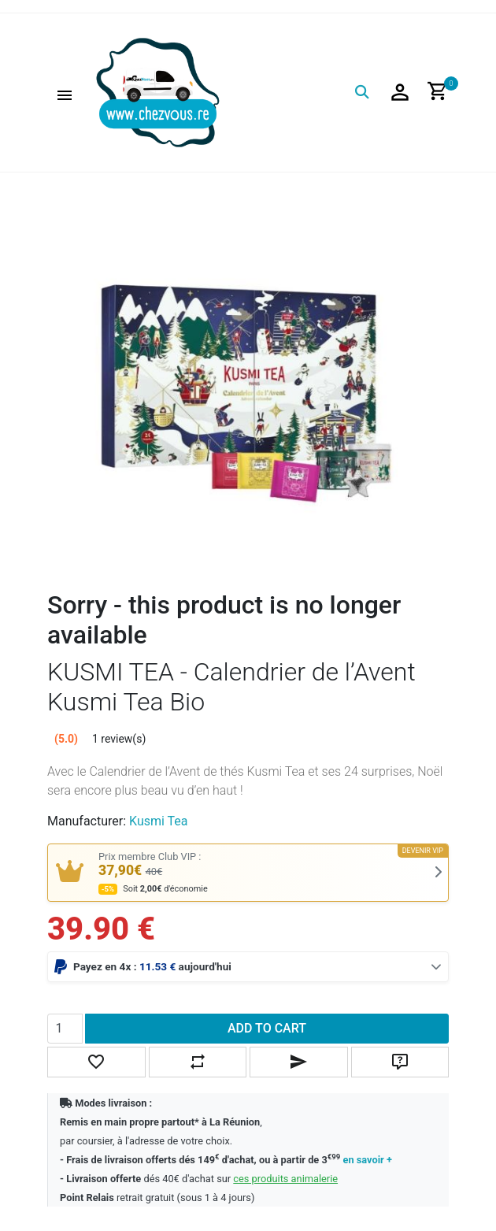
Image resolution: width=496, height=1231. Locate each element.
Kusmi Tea (158, 821)
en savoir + (367, 1160)
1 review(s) (119, 738)
